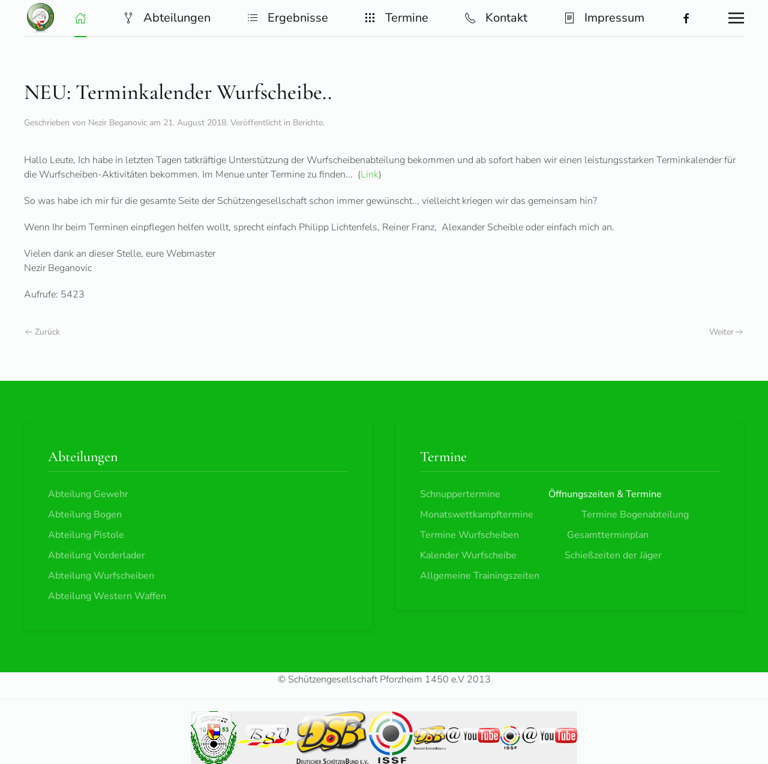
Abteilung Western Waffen (107, 596)
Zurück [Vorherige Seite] (42, 332)
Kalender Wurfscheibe (468, 555)
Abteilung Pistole (86, 535)
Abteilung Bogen (85, 514)
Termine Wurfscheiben (469, 535)
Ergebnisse (287, 18)
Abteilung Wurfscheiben (101, 575)
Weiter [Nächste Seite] (726, 332)
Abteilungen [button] (166, 18)
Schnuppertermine (460, 494)
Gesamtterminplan (608, 535)
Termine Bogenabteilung (635, 514)
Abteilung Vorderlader (96, 555)
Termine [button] (396, 18)
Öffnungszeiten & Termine (605, 494)
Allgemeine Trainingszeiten (479, 575)
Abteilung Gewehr (88, 494)
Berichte (308, 122)
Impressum (603, 18)
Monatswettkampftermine (476, 514)
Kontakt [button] (495, 18)
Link (370, 174)
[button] (80, 18)
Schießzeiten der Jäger (613, 555)
